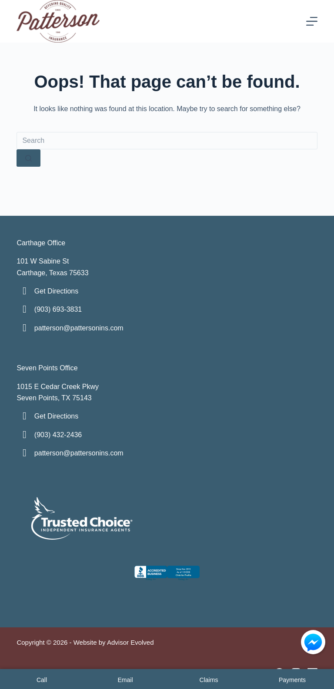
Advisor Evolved (130, 642)
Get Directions (56, 291)
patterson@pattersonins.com (79, 328)
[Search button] (28, 158)
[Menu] (311, 21)
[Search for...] (167, 140)
